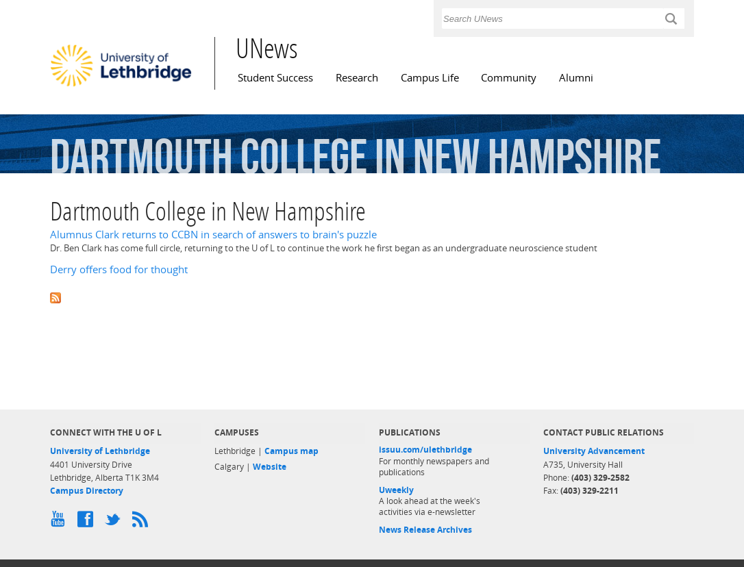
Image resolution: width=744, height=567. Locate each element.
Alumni (576, 78)
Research (357, 78)
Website (269, 467)
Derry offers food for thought (119, 269)
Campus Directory (86, 491)
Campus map (291, 451)
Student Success (275, 78)
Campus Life (430, 78)
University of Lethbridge (100, 451)
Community (508, 78)
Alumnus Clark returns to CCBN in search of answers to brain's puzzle (213, 234)
